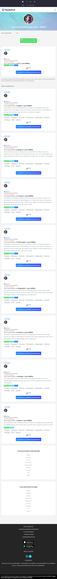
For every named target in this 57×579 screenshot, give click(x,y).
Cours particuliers (6, 33)
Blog (23, 5)
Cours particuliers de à (17, 63)
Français (28, 460)
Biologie (28, 470)
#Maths (18, 120)
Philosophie (28, 462)
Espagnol (28, 457)
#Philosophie (30, 117)
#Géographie (39, 117)
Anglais (28, 455)
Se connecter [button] (31, 5)
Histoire (28, 467)
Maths (28, 475)
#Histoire (47, 117)
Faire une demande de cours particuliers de (28, 40)
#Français (21, 117)
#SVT (13, 120)
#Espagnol (14, 117)
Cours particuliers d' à (18, 106)
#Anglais (7, 117)
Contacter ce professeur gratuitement (28, 72)
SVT (29, 472)
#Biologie (7, 120)
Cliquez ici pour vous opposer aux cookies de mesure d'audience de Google (28, 577)
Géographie (28, 465)
